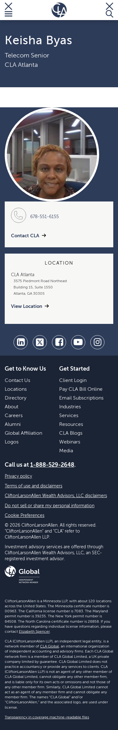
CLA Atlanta (21, 65)
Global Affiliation (23, 433)
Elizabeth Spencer (34, 632)
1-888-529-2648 (52, 465)
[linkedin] (21, 342)
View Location (26, 306)
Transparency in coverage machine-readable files (47, 717)
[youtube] (78, 342)
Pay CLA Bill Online (81, 389)
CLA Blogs (70, 433)
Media (66, 451)
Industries (70, 407)
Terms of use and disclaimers (33, 486)
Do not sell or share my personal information (49, 506)
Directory (15, 398)
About (11, 407)
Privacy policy (18, 476)
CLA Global (49, 646)
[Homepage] (59, 10)
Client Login (73, 380)
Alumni (13, 424)
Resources (71, 424)
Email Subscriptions (81, 398)
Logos (12, 442)
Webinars (69, 442)
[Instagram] (97, 342)
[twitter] (40, 342)
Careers (14, 415)
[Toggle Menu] (8, 10)
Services (68, 415)
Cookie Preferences (24, 515)
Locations (16, 389)
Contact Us (17, 380)
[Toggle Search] (109, 10)
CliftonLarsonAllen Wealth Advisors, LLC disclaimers (56, 496)
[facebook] (59, 342)
